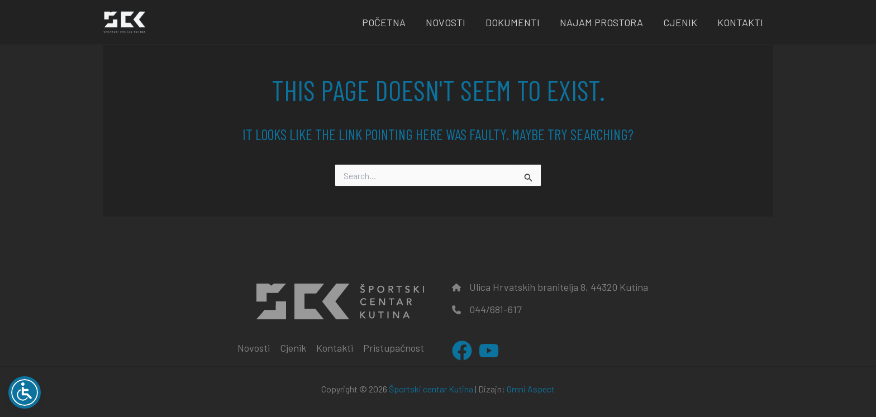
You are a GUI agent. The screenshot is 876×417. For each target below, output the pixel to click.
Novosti (445, 22)
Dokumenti (512, 22)
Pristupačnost (393, 348)
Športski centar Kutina (431, 389)
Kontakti (740, 22)
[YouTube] (489, 351)
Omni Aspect (531, 389)
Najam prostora (601, 22)
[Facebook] (462, 351)
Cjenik (680, 22)
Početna (384, 22)
